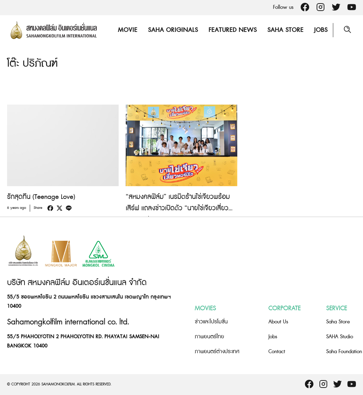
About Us (278, 322)
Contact (276, 351)
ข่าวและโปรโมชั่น (211, 322)
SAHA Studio (339, 337)
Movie (127, 29)
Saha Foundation (344, 351)
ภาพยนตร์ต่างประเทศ (217, 351)
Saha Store (285, 29)
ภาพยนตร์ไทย (209, 337)
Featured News (233, 29)
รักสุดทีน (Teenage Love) (41, 197)
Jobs (321, 29)
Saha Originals (173, 29)
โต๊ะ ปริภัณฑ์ (32, 63)
